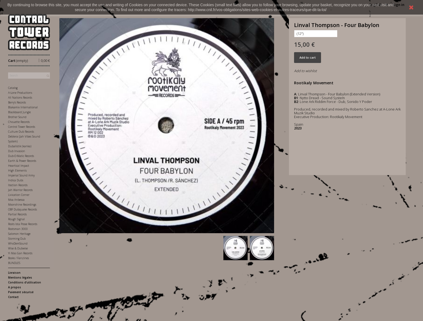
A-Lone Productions (20, 93)
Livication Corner (18, 195)
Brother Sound (17, 117)
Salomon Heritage (19, 234)
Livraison (14, 273)
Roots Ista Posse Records (22, 224)
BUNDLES (14, 263)
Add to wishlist (305, 70)
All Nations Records (20, 97)
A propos (14, 287)
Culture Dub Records (21, 131)
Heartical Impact (18, 166)
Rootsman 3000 (18, 229)
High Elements (17, 170)
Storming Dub (17, 238)
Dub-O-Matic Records (21, 156)
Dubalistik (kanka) (19, 146)
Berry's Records (17, 102)
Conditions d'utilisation (24, 282)
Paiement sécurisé (20, 292)
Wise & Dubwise (18, 248)
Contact (13, 297)
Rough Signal (16, 219)
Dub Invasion (16, 151)
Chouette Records (19, 122)
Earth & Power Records (22, 161)
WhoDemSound (18, 243)
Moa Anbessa (16, 200)
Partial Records (17, 214)
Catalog (13, 88)
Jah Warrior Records (20, 190)
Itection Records (18, 185)
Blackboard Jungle (19, 112)
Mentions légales (20, 277)
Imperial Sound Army (21, 175)
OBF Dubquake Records (22, 209)
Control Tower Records (21, 127)
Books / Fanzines (18, 258)
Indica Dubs (15, 180)
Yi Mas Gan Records (20, 253)
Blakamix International (23, 107)
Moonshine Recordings (22, 204)
